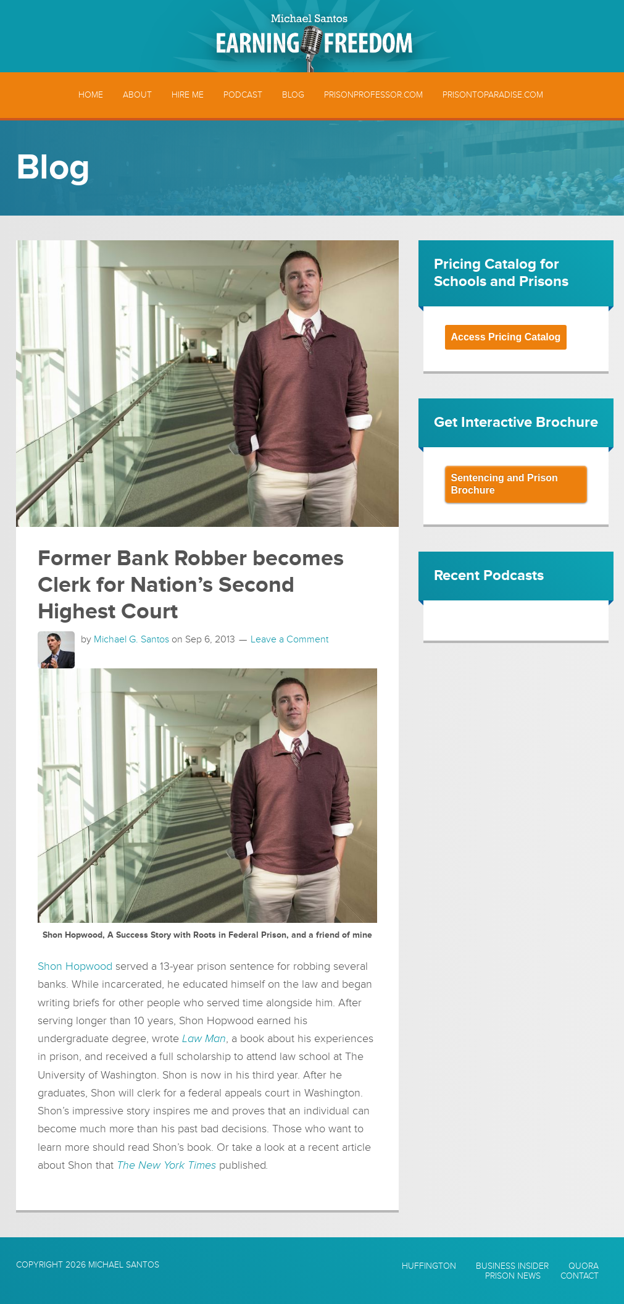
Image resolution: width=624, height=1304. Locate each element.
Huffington (429, 1266)
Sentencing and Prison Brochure (504, 484)
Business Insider (512, 1266)
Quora (583, 1266)
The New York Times (166, 1165)
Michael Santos (123, 1265)
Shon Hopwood (75, 966)
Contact (579, 1276)
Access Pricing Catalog (506, 337)
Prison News (513, 1276)
